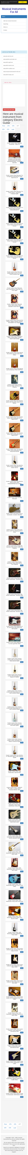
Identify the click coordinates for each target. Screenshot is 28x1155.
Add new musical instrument (9, 20)
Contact (5, 30)
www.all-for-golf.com (8, 62)
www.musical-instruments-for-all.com (11, 71)
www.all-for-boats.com (8, 74)
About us (5, 27)
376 (13, 126)
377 (18, 126)
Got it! (23, 2)
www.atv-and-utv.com (8, 56)
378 (3, 129)
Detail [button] (22, 146)
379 (8, 129)
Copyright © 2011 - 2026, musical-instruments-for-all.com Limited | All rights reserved (14, 1139)
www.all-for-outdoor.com (9, 68)
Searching (5, 24)
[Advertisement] (14, 42)
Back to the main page (9, 109)
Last (13, 129)
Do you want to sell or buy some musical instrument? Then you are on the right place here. (14, 1144)
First (3, 126)
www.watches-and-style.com (10, 59)
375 (8, 126)
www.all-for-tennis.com (8, 65)
